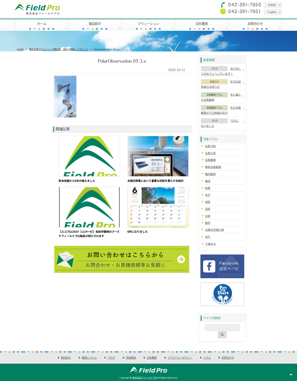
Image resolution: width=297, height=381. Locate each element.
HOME (20, 49)
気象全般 (210, 146)
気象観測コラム (214, 94)
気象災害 (210, 153)
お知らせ (214, 81)
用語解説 (131, 357)
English (272, 11)
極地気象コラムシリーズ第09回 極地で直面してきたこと (58, 49)
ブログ (214, 68)
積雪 (207, 223)
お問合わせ (255, 23)
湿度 (207, 209)
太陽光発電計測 (214, 229)
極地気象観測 (213, 167)
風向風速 (210, 174)
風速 (207, 181)
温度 (207, 202)
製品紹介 (95, 23)
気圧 (207, 236)
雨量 (207, 188)
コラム (207, 357)
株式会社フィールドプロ (144, 377)
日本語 (272, 4)
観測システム (89, 357)
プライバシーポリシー (180, 357)
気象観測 (210, 160)
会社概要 (202, 23)
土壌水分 (210, 243)
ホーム (41, 23)
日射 (207, 216)
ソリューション (148, 23)
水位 (207, 194)
